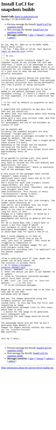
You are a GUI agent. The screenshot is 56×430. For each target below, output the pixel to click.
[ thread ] (40, 35)
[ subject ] (50, 35)
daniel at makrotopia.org (26, 16)
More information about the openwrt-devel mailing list (27, 427)
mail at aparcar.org (13, 53)
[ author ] (11, 37)
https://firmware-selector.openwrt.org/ (16, 310)
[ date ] (31, 35)
